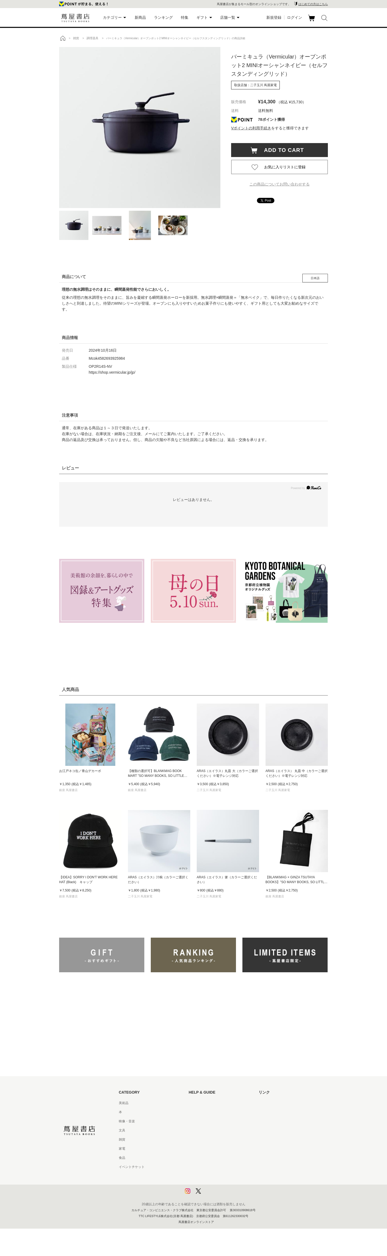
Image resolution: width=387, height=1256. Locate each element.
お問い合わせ (198, 1121)
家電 (122, 1149)
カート (312, 21)
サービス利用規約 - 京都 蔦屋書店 (213, 1139)
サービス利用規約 (201, 1130)
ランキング (163, 17)
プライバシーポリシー (205, 1176)
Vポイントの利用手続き (251, 128)
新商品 (140, 17)
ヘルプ (193, 1112)
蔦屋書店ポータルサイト (276, 1103)
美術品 (123, 1103)
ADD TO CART (281, 150)
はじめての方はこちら (313, 4)
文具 (122, 1130)
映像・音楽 (127, 1121)
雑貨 (122, 1139)
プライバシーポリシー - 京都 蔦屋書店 (216, 1185)
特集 (184, 17)
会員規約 (195, 1149)
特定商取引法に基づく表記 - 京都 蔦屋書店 (219, 1167)
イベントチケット (132, 1167)
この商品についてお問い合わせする (279, 184)
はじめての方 (198, 1103)
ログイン (294, 17)
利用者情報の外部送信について (211, 1194)
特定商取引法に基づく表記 (208, 1158)
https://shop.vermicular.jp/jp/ (112, 372)
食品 (122, 1158)
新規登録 (273, 17)
